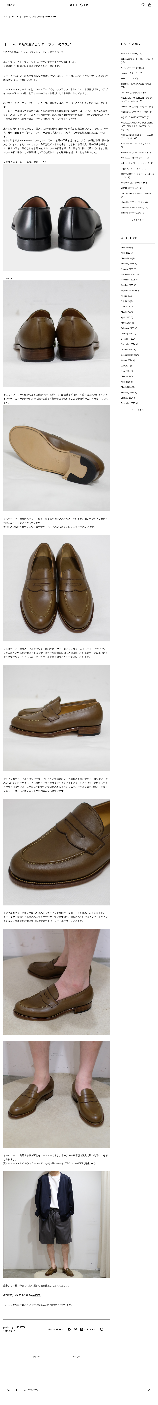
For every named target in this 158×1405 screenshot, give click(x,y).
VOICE (15, 16)
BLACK (44, 1305)
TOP (5, 16)
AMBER (36, 1295)
